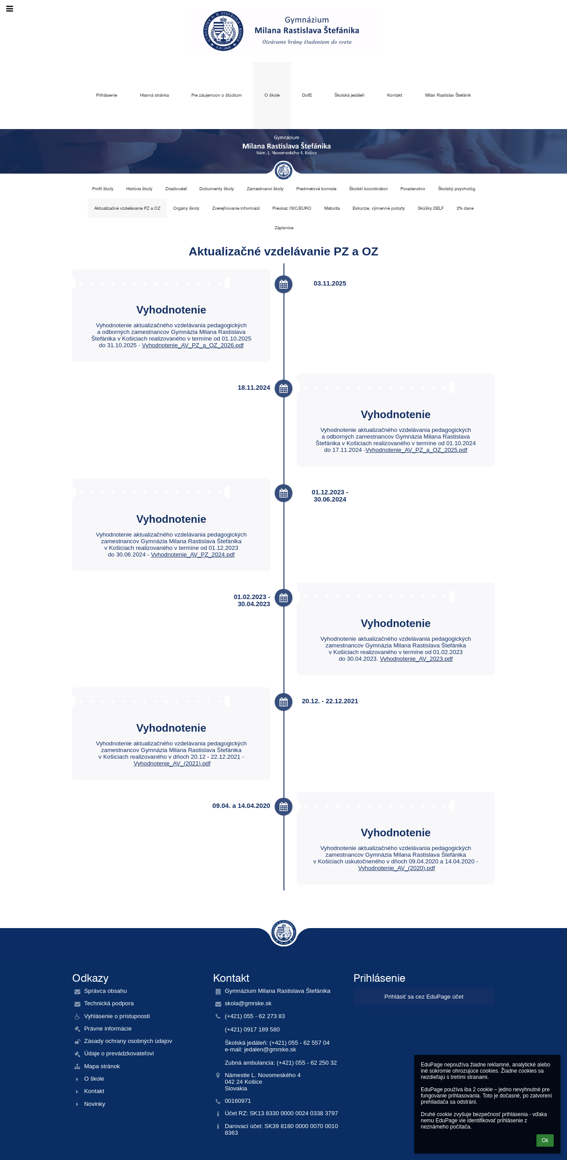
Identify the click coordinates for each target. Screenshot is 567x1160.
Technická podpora (109, 1003)
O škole (94, 1078)
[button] (9, 9)
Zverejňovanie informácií (236, 208)
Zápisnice (284, 228)
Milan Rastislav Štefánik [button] (448, 95)
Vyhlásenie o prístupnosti (117, 1016)
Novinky (94, 1104)
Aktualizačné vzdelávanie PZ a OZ (127, 208)
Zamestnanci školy (265, 189)
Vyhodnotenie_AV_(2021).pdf (172, 763)
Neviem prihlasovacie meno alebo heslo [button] (424, 1013)
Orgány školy (186, 208)
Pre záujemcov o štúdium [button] (216, 95)
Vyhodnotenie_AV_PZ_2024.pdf (193, 554)
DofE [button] (307, 95)
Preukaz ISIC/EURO (291, 208)
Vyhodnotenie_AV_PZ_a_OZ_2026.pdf (193, 345)
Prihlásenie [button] (106, 95)
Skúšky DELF (431, 208)
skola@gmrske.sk (248, 1003)
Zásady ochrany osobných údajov (128, 1041)
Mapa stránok (102, 1066)
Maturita (332, 208)
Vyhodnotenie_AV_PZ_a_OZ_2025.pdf (416, 450)
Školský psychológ (456, 189)
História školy (139, 189)
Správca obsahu (105, 991)
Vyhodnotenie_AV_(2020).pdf (396, 868)
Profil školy (102, 189)
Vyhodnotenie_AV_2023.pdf (416, 658)
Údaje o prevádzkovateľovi (119, 1053)
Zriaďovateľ (175, 189)
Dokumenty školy (216, 189)
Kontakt (94, 1091)
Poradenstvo (412, 189)
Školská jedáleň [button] (349, 95)
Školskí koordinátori (368, 189)
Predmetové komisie (316, 189)
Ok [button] (545, 1140)
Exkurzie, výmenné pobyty (379, 208)
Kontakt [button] (394, 95)
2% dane (465, 208)
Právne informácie (108, 1028)
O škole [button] (272, 95)
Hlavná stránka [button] (154, 95)
